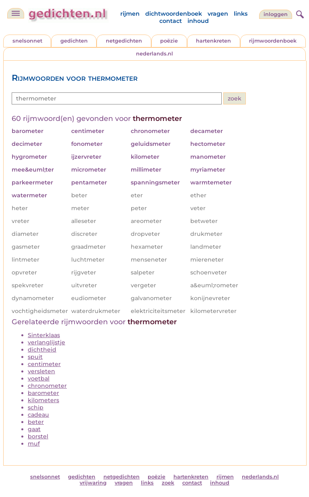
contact (170, 21)
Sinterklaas (44, 335)
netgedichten (124, 41)
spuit (35, 356)
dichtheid (42, 349)
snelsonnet (27, 41)
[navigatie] (15, 13)
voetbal (38, 378)
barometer (43, 393)
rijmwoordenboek (273, 41)
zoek (168, 483)
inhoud (198, 21)
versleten (41, 371)
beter (36, 421)
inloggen (276, 14)
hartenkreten (213, 41)
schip (35, 407)
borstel (38, 436)
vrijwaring (93, 483)
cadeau (38, 414)
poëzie (169, 41)
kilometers (43, 400)
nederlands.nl (154, 54)
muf (34, 443)
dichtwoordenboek (173, 13)
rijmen (130, 13)
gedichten (74, 41)
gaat (34, 429)
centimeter (44, 364)
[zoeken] (299, 13)
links (240, 13)
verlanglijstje (46, 342)
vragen (218, 13)
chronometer (47, 385)
